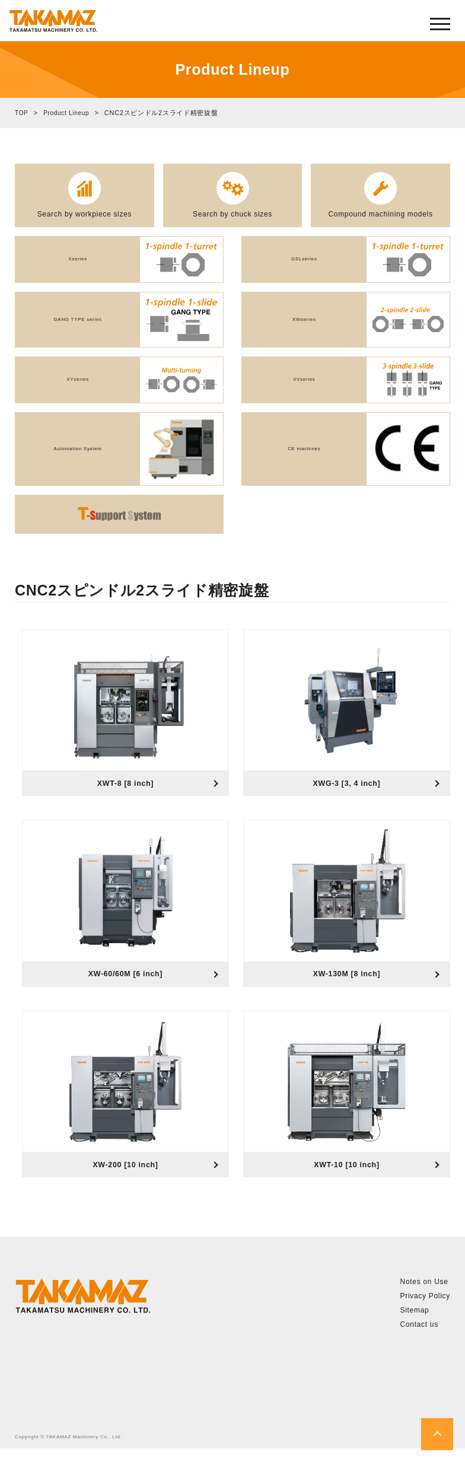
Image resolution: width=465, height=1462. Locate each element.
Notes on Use (424, 1295)
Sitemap (414, 1323)
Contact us (419, 1338)
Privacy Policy (425, 1309)
